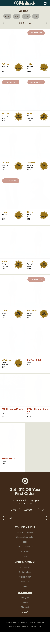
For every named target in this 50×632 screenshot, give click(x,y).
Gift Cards (25, 551)
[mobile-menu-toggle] (5, 3)
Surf (39, 509)
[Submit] (43, 518)
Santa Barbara (25, 572)
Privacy (25, 626)
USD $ (26, 612)
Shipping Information (25, 537)
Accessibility (15, 626)
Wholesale (25, 582)
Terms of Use (34, 626)
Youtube (25, 602)
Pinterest (25, 607)
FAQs (25, 556)
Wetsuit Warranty (25, 547)
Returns (25, 542)
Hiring (25, 586)
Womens (25, 509)
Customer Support (25, 532)
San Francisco (25, 567)
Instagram (25, 597)
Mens (11, 509)
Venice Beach (25, 577)
